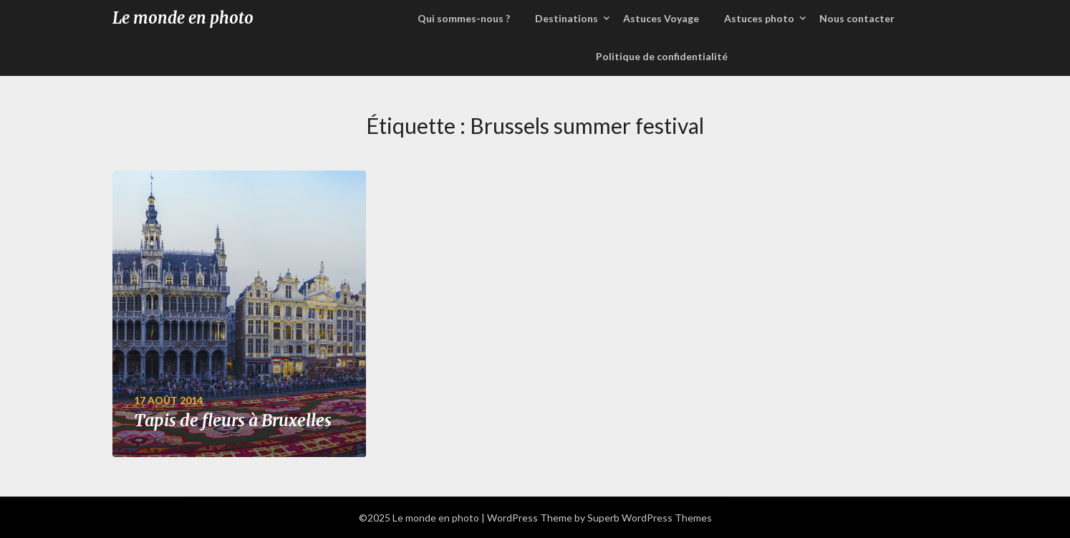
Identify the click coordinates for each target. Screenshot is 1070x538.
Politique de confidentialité (662, 56)
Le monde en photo (183, 18)
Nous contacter (857, 18)
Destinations (566, 18)
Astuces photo (759, 18)
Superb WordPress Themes (649, 517)
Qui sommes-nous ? (464, 18)
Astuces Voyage (661, 18)
